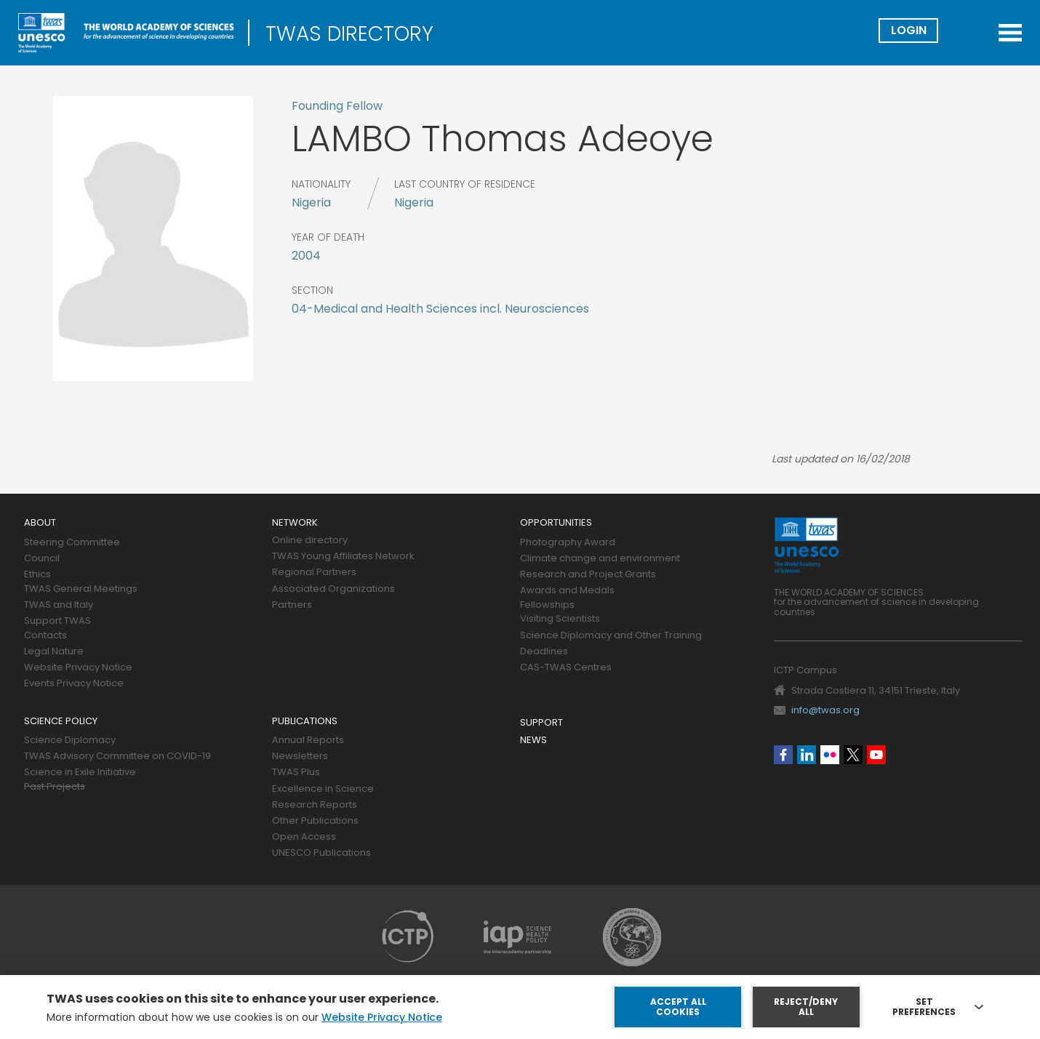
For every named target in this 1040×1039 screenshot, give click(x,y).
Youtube (876, 754)
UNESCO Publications (321, 853)
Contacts (45, 636)
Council (42, 559)
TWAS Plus (296, 772)
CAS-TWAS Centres (566, 668)
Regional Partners (314, 572)
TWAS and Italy (58, 605)
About (40, 523)
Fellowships (547, 605)
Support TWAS (57, 621)
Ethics (37, 575)
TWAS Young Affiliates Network (343, 556)
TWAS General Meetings (80, 589)
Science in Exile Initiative (80, 772)
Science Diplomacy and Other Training (611, 636)
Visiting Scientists (560, 619)
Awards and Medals (567, 591)
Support (541, 723)
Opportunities (556, 523)
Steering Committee (72, 543)
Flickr (829, 754)
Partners (292, 605)
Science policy (60, 721)
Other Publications (315, 821)
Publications (304, 721)
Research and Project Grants (588, 575)
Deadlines (544, 652)
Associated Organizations (333, 589)
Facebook (783, 754)
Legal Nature (54, 652)
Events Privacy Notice (74, 684)
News (533, 740)
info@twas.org (825, 710)
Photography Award (567, 543)
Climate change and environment (600, 559)
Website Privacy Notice (78, 668)
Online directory (310, 540)
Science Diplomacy (70, 740)
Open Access (304, 837)
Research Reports (314, 805)
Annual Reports (308, 740)
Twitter (853, 754)
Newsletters (300, 756)
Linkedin (806, 754)
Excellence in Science (323, 789)
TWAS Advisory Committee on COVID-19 (117, 756)
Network (295, 523)
